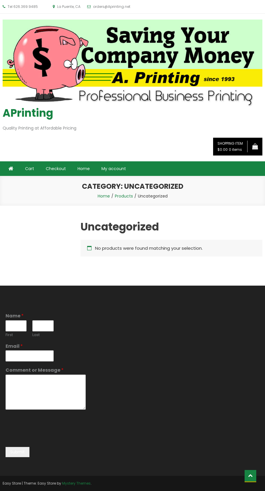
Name (15, 316)
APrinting (28, 113)
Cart (29, 169)
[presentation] (50, 437)
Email (14, 346)
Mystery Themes (76, 483)
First (9, 335)
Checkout (56, 169)
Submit (17, 452)
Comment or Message (35, 370)
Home (84, 169)
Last (36, 335)
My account (113, 169)
